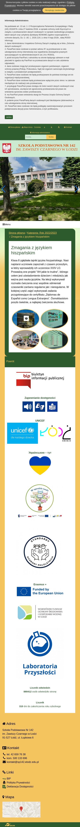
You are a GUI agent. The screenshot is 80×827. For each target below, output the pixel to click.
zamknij (9, 117)
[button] (4, 188)
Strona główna (14, 127)
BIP (6, 778)
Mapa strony (27, 127)
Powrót (10, 361)
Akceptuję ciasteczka (54, 10)
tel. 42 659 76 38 (14, 754)
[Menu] (40, 224)
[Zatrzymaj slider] (40, 217)
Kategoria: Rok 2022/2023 (42, 233)
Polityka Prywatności (16, 782)
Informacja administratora (40, 133)
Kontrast (68, 127)
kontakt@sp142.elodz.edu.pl (20, 762)
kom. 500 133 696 (14, 758)
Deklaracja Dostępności (17, 787)
